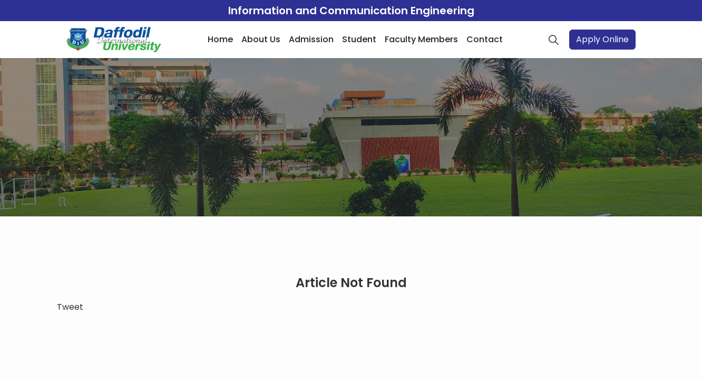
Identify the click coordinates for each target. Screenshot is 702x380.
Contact (484, 39)
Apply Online (602, 39)
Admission (311, 39)
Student (359, 39)
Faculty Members (421, 39)
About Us (260, 39)
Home (220, 39)
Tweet (70, 307)
